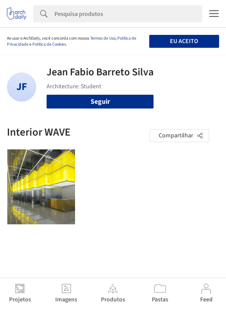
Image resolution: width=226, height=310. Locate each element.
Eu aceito (184, 41)
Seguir (100, 101)
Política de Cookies (49, 44)
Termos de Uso (103, 38)
